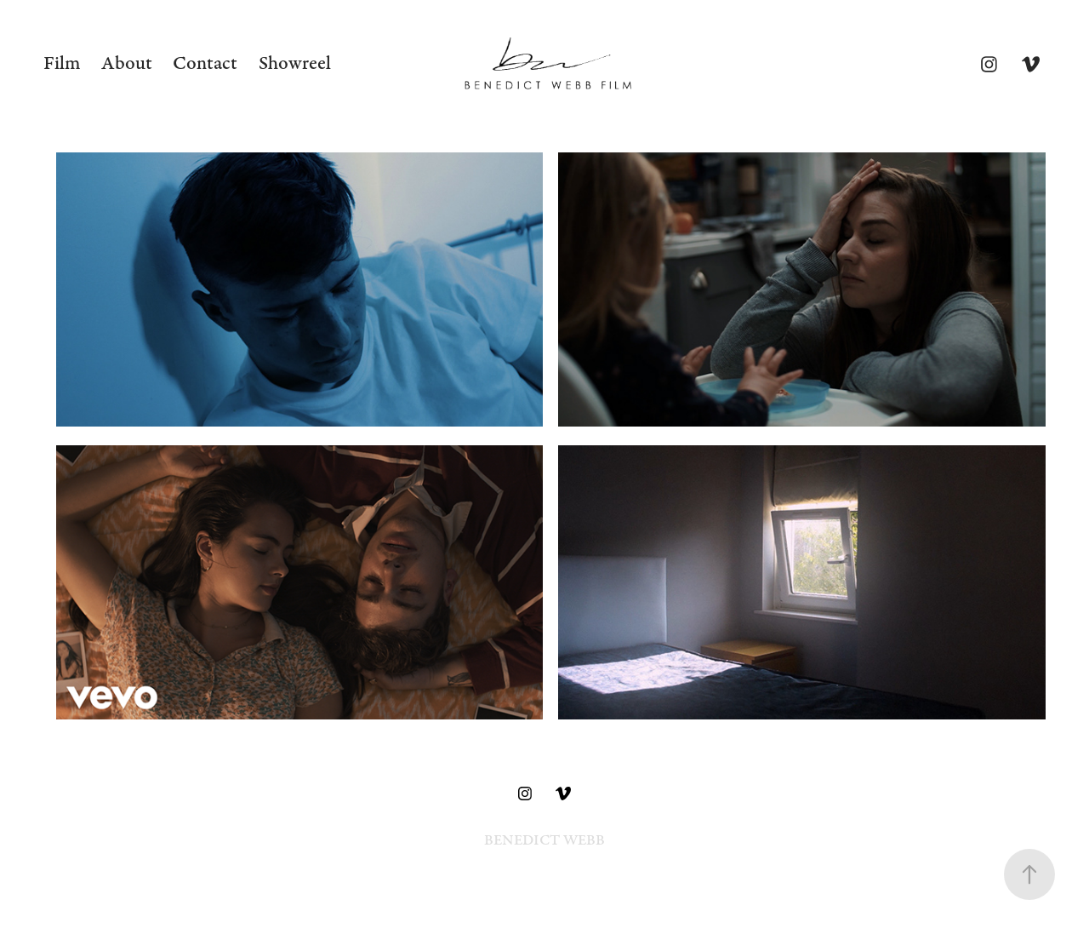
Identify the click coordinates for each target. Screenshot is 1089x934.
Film (61, 63)
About (126, 63)
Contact (205, 63)
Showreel (295, 63)
